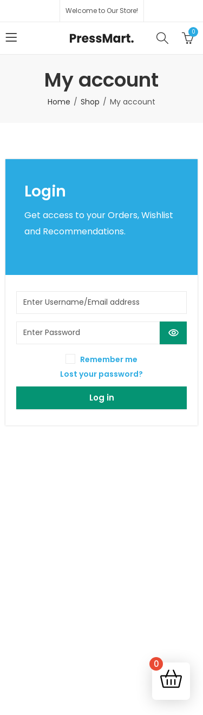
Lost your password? (101, 374)
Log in (101, 397)
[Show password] (173, 333)
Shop (90, 101)
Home (59, 101)
